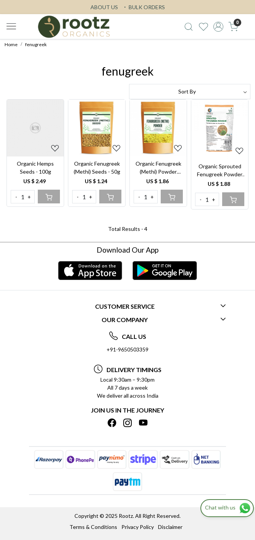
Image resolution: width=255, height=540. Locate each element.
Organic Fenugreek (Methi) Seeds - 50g (97, 167)
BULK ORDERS (143, 7)
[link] (188, 27)
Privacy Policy (137, 527)
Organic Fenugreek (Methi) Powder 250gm (158, 168)
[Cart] (49, 196)
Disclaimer (170, 527)
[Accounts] (218, 27)
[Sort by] (189, 91)
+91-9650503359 (127, 349)
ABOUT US (104, 7)
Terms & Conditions (93, 527)
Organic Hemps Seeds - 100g (35, 167)
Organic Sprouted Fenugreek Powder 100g (219, 170)
